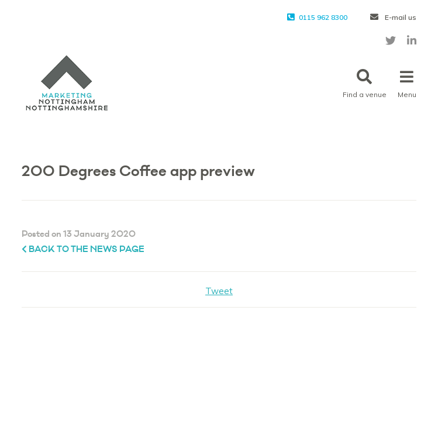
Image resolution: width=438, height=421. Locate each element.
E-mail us (393, 17)
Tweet (219, 290)
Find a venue (365, 84)
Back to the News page (83, 249)
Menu (407, 84)
